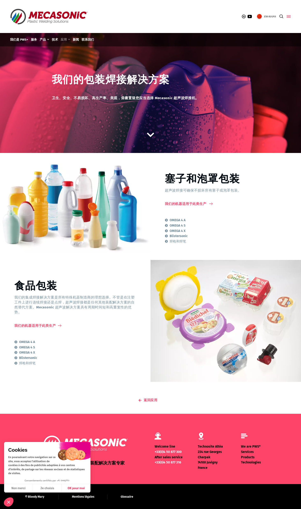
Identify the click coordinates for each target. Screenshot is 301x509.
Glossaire (127, 496)
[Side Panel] (288, 16)
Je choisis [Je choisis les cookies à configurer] (47, 488)
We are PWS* (250, 446)
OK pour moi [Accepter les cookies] (76, 488)
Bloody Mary (36, 496)
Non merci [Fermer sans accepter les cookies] (18, 488)
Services (247, 452)
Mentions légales (83, 496)
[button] (9, 502)
